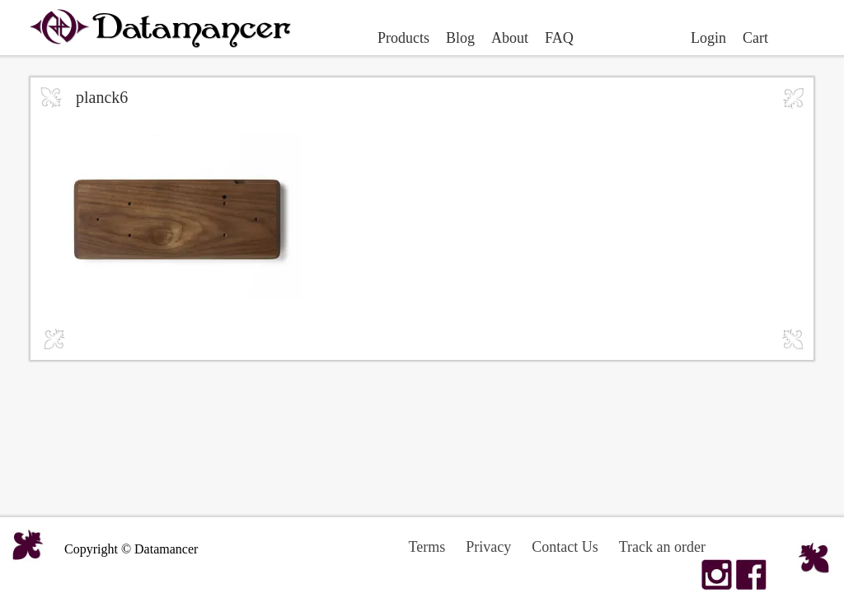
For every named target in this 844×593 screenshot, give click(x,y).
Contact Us (565, 547)
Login (708, 38)
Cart (755, 38)
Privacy (488, 547)
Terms (427, 547)
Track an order (662, 547)
